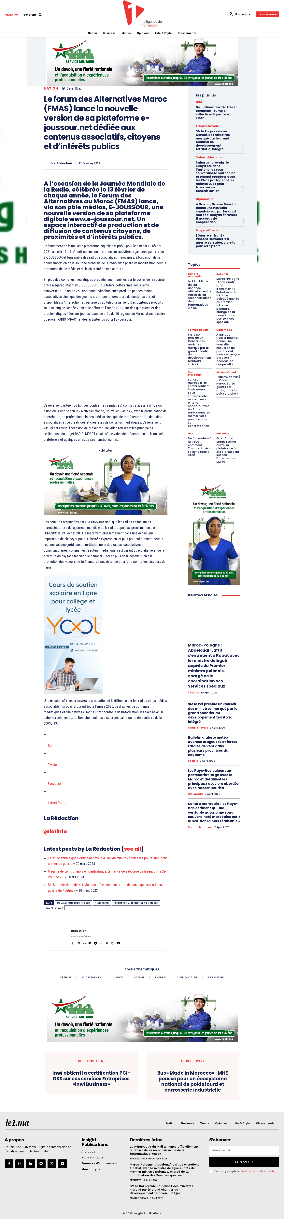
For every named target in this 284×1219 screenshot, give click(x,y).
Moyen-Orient (226, 372)
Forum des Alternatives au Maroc (136, 903)
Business (222, 433)
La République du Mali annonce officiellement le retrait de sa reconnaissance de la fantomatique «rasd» (164, 1150)
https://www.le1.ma (81, 936)
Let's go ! (244, 1162)
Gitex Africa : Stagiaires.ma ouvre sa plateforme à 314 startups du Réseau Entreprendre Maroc (227, 450)
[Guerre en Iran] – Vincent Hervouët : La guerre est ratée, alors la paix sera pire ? (228, 385)
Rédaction (64, 163)
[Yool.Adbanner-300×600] (105, 634)
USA (199, 102)
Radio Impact (54, 907)
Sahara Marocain (209, 157)
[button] (32, 14)
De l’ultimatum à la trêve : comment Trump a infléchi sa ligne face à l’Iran (216, 112)
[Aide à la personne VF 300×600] (214, 533)
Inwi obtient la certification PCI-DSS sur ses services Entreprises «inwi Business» (91, 1078)
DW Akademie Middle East (73, 903)
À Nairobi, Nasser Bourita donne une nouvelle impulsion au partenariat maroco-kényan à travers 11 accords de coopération (216, 213)
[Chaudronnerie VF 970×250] (142, 61)
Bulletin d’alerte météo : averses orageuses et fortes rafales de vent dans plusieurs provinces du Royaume (212, 746)
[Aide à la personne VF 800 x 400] (105, 484)
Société (193, 760)
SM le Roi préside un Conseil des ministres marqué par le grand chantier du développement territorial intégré (213, 140)
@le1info (55, 831)
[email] (244, 1150)
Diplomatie (204, 199)
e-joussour (101, 903)
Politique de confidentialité (257, 1171)
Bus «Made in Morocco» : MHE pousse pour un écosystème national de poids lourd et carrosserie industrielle (192, 1081)
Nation (51, 88)
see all (132, 848)
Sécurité (193, 692)
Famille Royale (207, 126)
